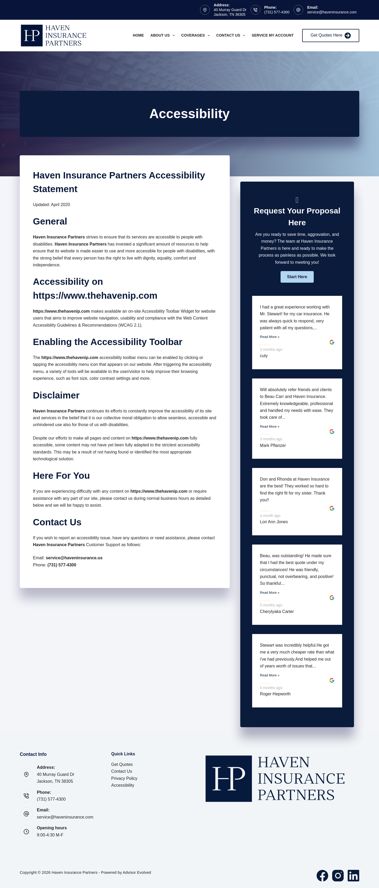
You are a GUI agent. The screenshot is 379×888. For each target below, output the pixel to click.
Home (138, 35)
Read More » (270, 337)
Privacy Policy (124, 778)
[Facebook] (322, 875)
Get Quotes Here (331, 35)
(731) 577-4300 (277, 12)
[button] (297, 277)
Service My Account (272, 35)
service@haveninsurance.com (332, 12)
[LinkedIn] (353, 875)
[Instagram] (338, 875)
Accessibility (122, 785)
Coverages (196, 35)
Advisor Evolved (137, 872)
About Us (164, 35)
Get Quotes (122, 764)
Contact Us (231, 35)
